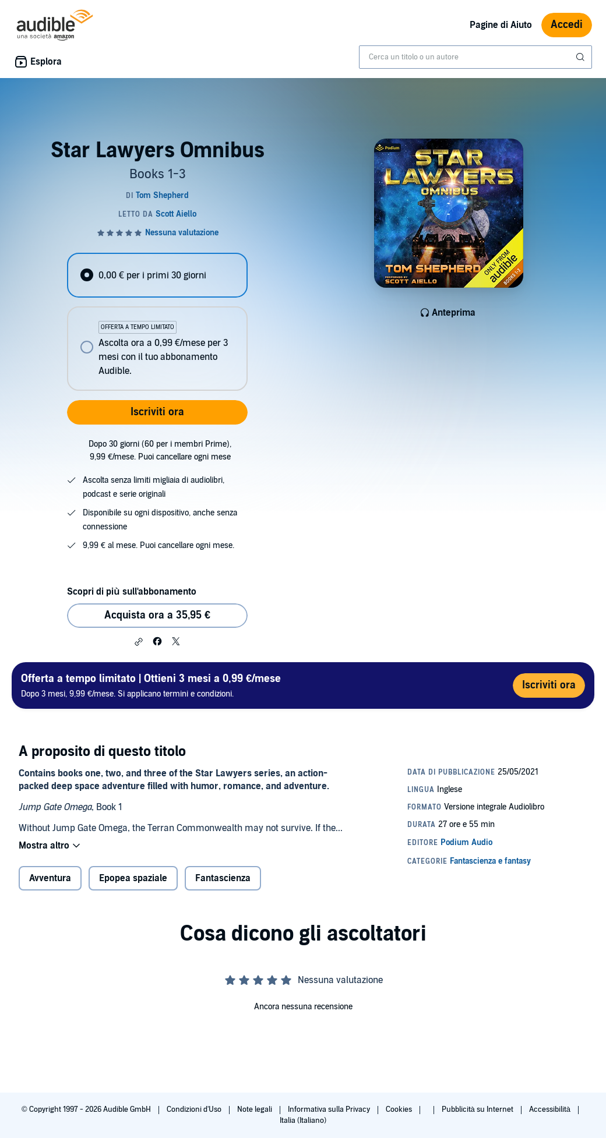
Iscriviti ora (157, 412)
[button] (138, 641)
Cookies (400, 1109)
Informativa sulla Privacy (330, 1109)
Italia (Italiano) (303, 1120)
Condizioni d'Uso (195, 1109)
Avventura (50, 878)
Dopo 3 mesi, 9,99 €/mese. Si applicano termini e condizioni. (151, 685)
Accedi (567, 25)
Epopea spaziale (133, 878)
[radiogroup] (157, 322)
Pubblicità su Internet (478, 1109)
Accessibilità (550, 1109)
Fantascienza (223, 878)
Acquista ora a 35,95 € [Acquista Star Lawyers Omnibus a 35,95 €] (157, 615)
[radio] (157, 275)
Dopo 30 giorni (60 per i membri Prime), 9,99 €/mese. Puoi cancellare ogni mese (160, 450)
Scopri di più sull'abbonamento (131, 592)
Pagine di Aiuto (501, 25)
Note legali (255, 1109)
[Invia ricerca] (581, 57)
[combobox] (475, 57)
